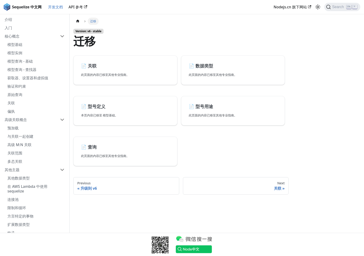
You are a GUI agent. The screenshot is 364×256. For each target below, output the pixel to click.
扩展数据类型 (18, 224)
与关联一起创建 (20, 136)
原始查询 (14, 94)
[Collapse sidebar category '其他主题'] (62, 169)
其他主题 (12, 169)
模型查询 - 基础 (20, 61)
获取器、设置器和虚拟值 (27, 77)
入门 (8, 27)
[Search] (342, 7)
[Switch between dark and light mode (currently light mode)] (318, 7)
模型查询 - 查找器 (21, 69)
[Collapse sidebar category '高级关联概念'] (62, 119)
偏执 (11, 111)
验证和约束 (16, 86)
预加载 (13, 128)
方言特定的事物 (20, 216)
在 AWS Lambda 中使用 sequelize (27, 189)
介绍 (8, 19)
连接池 (13, 199)
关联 (11, 103)
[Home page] (77, 21)
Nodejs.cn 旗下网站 (292, 7)
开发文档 (55, 7)
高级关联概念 (16, 119)
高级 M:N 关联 (19, 144)
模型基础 (14, 44)
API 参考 (77, 7)
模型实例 (14, 52)
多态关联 (14, 161)
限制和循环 (16, 207)
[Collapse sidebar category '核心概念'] (62, 36)
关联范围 (14, 153)
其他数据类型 (18, 178)
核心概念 (12, 36)
